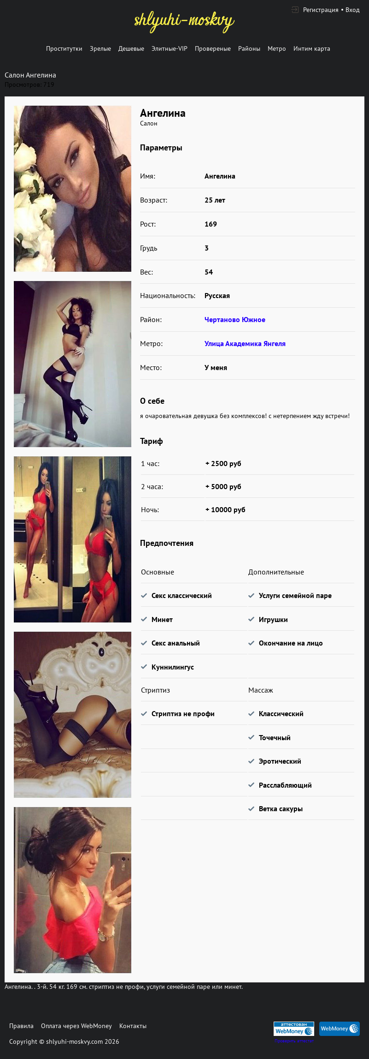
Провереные (213, 48)
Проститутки (64, 48)
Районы (249, 48)
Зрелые (100, 48)
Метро (277, 48)
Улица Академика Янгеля (245, 343)
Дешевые (131, 48)
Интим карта (311, 48)
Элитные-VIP (169, 48)
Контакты (132, 1026)
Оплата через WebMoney (76, 1026)
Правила (21, 1026)
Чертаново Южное (235, 319)
